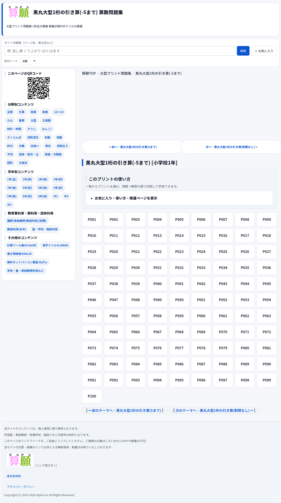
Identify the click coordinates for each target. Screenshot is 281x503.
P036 (267, 267)
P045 (267, 283)
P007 (223, 219)
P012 (135, 235)
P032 (179, 267)
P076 (157, 347)
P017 (245, 235)
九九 (10, 120)
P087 (201, 363)
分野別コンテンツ (21, 104)
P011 (114, 235)
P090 (267, 363)
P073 (92, 347)
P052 (223, 299)
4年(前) (27, 188)
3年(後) (12, 188)
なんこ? (47, 129)
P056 (114, 315)
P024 (201, 251)
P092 (114, 380)
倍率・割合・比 (29, 154)
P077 (179, 347)
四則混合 (33, 137)
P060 (201, 315)
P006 (201, 219)
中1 (55, 196)
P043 (223, 283)
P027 (267, 251)
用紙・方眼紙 (53, 154)
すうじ (31, 129)
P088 (223, 363)
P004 (157, 219)
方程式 (23, 163)
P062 (245, 315)
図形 (10, 163)
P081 (267, 347)
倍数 (59, 137)
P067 (157, 331)
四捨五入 (62, 146)
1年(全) (12, 179)
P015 (201, 235)
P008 (245, 219)
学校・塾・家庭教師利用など (25, 271)
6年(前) (27, 196)
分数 (22, 146)
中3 (9, 205)
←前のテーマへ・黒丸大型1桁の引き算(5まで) (124, 410)
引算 (22, 112)
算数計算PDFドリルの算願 (65, 26)
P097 (223, 380)
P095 (179, 380)
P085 (157, 363)
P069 (201, 331)
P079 (223, 347)
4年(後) (42, 188)
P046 (92, 299)
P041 (179, 283)
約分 (10, 146)
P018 (267, 235)
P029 (114, 267)
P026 (245, 251)
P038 (114, 283)
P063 (267, 315)
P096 (201, 380)
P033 (201, 267)
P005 (179, 219)
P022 (157, 251)
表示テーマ (10, 61)
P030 (135, 267)
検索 (243, 51)
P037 (92, 283)
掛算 (33, 112)
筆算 (22, 120)
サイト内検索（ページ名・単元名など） (29, 43)
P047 (114, 299)
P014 (179, 235)
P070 (223, 331)
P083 (114, 363)
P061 (223, 315)
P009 (267, 219)
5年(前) (58, 188)
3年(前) (58, 179)
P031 (157, 267)
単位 (48, 146)
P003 (135, 219)
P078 (201, 347)
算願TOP (89, 73)
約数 (47, 137)
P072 (267, 331)
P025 (223, 251)
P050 (179, 299)
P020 (114, 251)
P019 (92, 251)
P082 (92, 363)
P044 (245, 283)
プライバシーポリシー (21, 487)
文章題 (46, 120)
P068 (179, 331)
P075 (135, 347)
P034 (223, 267)
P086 (179, 363)
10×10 (58, 112)
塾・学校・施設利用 (45, 229)
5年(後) (12, 196)
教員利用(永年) (16, 229)
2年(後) (42, 179)
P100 (92, 396)
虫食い (35, 146)
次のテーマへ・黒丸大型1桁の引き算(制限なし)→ (214, 410)
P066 (135, 331)
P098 (245, 380)
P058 (157, 315)
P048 (135, 299)
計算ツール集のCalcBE (21, 245)
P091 (92, 380)
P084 (135, 363)
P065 (114, 331)
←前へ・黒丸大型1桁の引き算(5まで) (133, 147)
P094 (157, 380)
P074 (114, 347)
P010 (92, 235)
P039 (135, 283)
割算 (45, 112)
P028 (92, 267)
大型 (33, 120)
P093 (135, 380)
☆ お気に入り (264, 51)
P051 (201, 299)
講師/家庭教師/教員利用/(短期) (26, 221)
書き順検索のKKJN (19, 254)
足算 (10, 112)
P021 (135, 251)
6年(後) (42, 196)
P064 (92, 331)
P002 (114, 219)
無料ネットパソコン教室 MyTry (27, 262)
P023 (179, 251)
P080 (245, 347)
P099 (267, 380)
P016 (223, 235)
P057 (135, 315)
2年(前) (27, 179)
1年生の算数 (40, 26)
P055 (92, 315)
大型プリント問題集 (19, 26)
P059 (179, 315)
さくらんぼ (14, 137)
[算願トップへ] (18, 12)
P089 (245, 363)
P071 (245, 331)
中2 (66, 196)
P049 (157, 299)
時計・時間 (14, 129)
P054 (267, 299)
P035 (245, 267)
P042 (201, 283)
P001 (92, 219)
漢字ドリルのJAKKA (55, 245)
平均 (10, 154)
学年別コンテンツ (21, 171)
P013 (157, 235)
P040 (157, 283)
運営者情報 (14, 476)
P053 (245, 299)
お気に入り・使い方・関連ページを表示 (126, 198)
